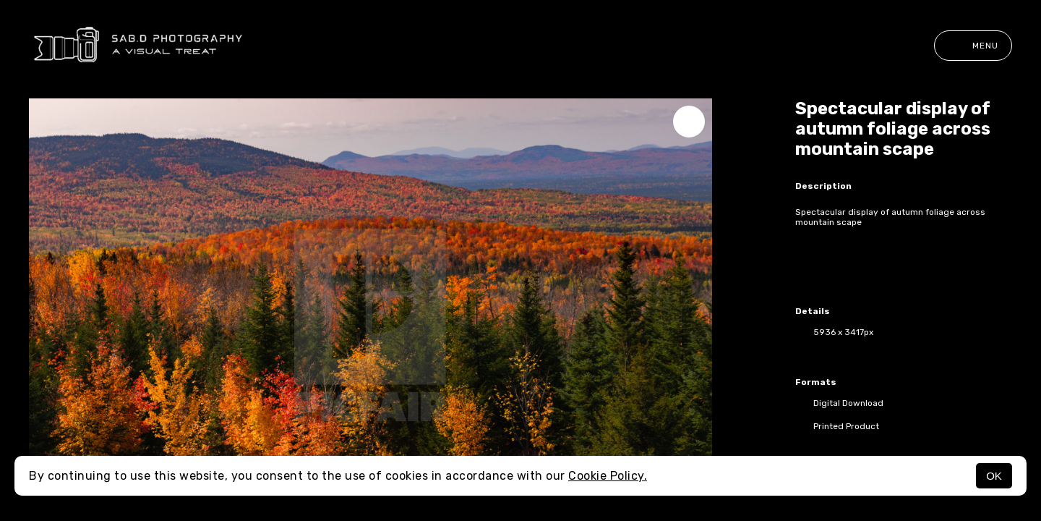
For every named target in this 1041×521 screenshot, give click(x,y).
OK (994, 476)
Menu (973, 45)
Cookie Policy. (607, 476)
